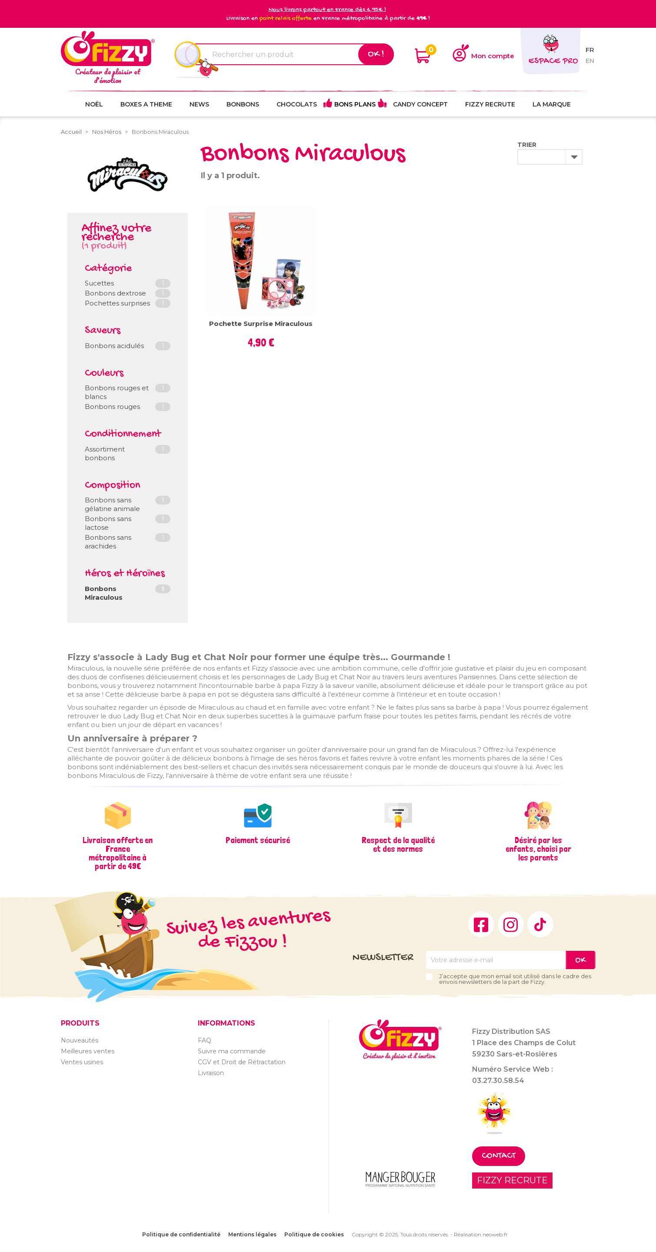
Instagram (511, 924)
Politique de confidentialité (181, 1234)
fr (590, 50)
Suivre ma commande (232, 1051)
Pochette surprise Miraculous (261, 323)
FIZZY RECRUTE (512, 1180)
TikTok (540, 924)
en (590, 60)
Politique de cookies (314, 1234)
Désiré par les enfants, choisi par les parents (538, 849)
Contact (499, 1156)
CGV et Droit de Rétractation (242, 1062)
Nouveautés (79, 1040)
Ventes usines (82, 1062)
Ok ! (376, 54)
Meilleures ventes (87, 1051)
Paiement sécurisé (258, 840)
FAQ (204, 1040)
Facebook (481, 924)
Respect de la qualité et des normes (398, 844)
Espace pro (553, 61)
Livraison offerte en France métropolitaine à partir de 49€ (118, 853)
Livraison (211, 1073)
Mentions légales (252, 1234)
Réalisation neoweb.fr (481, 1234)
